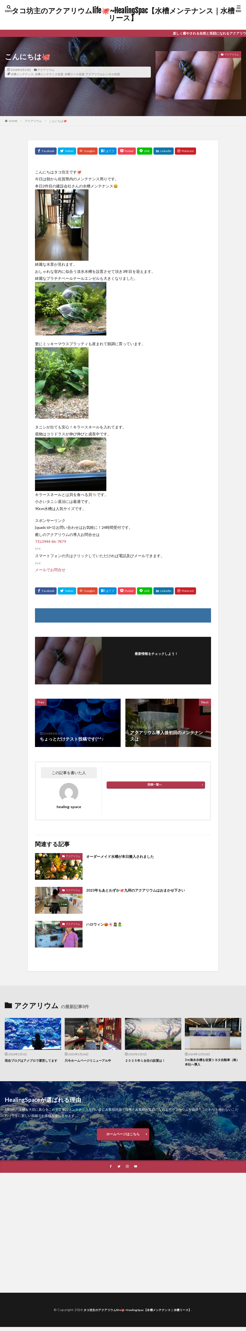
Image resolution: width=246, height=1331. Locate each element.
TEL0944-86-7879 (50, 541)
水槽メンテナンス (22, 74)
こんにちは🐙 (58, 121)
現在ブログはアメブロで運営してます (31, 1063)
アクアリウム (45, 70)
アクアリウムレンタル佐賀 (103, 74)
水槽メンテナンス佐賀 (49, 74)
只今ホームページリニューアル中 (91, 1060)
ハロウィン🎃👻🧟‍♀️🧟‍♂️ (107, 924)
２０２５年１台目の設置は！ (148, 1060)
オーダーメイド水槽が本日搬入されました (126, 856)
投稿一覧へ (155, 784)
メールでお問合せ (50, 569)
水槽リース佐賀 (74, 74)
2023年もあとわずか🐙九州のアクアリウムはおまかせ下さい (145, 890)
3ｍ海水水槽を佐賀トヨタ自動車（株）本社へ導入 (211, 1063)
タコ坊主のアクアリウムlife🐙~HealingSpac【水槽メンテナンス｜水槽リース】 (123, 14)
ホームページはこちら (123, 1137)
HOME (13, 121)
